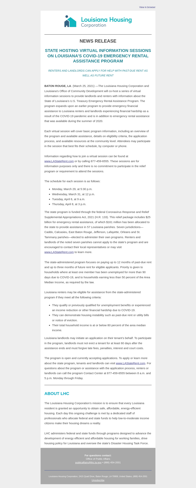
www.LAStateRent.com (59, 161)
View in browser (147, 7)
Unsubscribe (98, 480)
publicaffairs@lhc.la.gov (88, 462)
